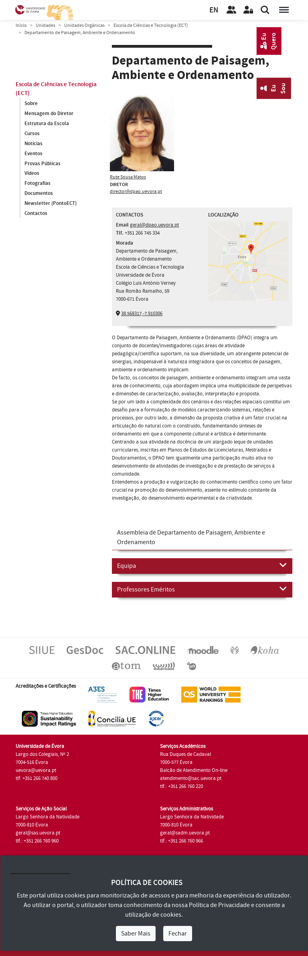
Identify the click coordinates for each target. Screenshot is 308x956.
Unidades (45, 25)
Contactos (35, 213)
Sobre (31, 103)
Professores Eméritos (202, 589)
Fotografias (37, 183)
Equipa (202, 565)
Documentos (38, 193)
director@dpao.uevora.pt (136, 191)
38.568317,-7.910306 (141, 313)
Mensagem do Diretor (48, 113)
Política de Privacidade (219, 905)
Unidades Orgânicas (84, 25)
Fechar (177, 934)
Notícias (33, 143)
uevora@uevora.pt (36, 770)
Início (21, 25)
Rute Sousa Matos (128, 177)
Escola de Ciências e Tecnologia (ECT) (150, 25)
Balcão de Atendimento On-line (193, 770)
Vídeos (31, 173)
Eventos (33, 153)
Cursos (32, 133)
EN (213, 10)
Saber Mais (135, 934)
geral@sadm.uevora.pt (185, 832)
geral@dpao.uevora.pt (154, 225)
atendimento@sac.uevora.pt (190, 778)
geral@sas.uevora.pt (38, 832)
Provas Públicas (42, 163)
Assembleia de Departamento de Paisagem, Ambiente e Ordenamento (191, 537)
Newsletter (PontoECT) (50, 203)
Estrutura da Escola (46, 123)
